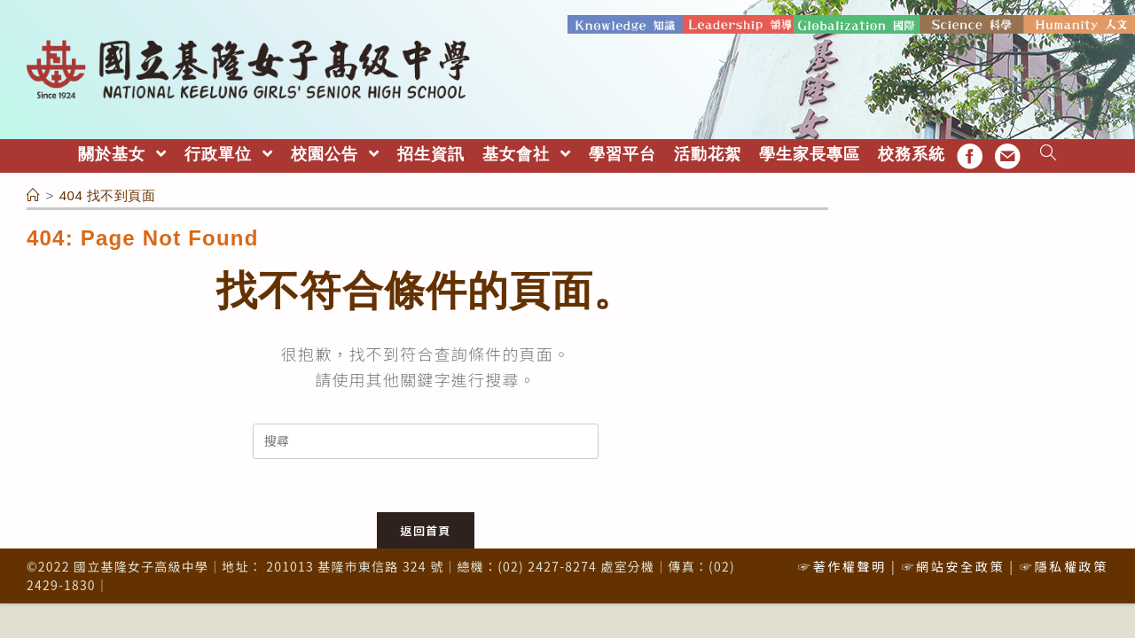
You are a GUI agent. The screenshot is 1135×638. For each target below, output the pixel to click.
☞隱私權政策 (1064, 566)
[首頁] (34, 195)
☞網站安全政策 (953, 566)
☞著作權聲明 (842, 566)
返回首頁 (425, 530)
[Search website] (1048, 154)
